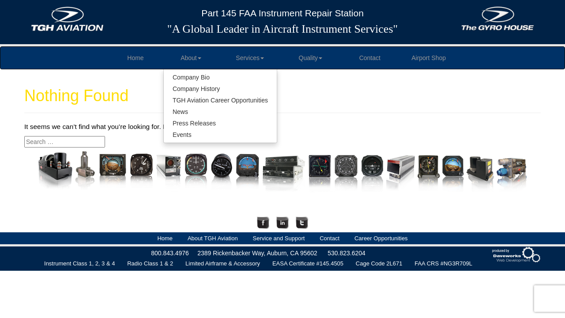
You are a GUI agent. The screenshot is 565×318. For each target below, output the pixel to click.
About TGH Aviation (213, 238)
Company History (196, 88)
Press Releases (194, 123)
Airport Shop (428, 57)
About (191, 57)
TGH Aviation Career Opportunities (220, 100)
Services (250, 57)
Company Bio (191, 77)
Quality (311, 57)
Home (135, 57)
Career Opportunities (381, 238)
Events (182, 134)
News (180, 111)
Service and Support (279, 238)
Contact (369, 57)
